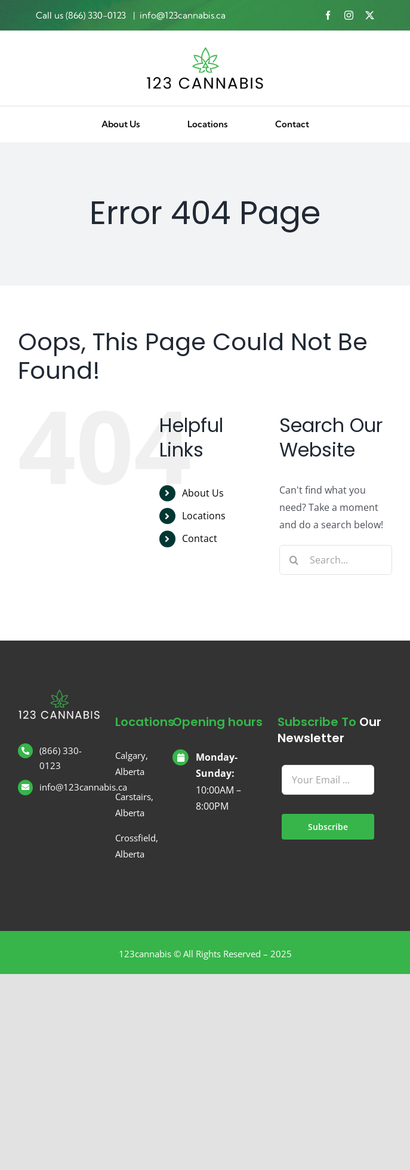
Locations (204, 515)
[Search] (294, 560)
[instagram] (348, 15)
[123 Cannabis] (205, 50)
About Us (203, 493)
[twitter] (369, 15)
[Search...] (335, 560)
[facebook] (327, 15)
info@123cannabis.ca (183, 15)
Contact (199, 538)
